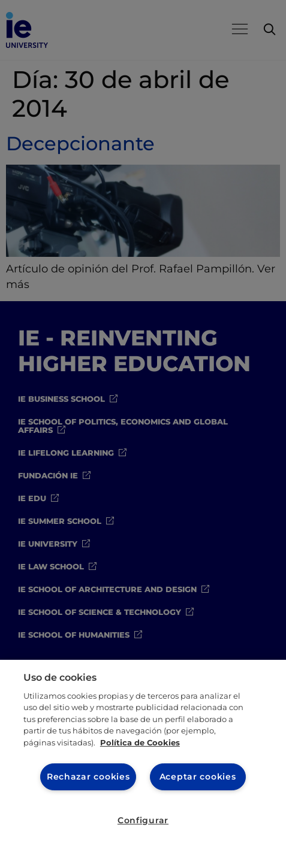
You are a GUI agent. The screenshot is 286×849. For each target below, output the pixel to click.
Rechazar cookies (88, 776)
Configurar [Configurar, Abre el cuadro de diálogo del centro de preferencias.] (143, 820)
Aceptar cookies (197, 776)
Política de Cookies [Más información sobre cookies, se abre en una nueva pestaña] (140, 742)
